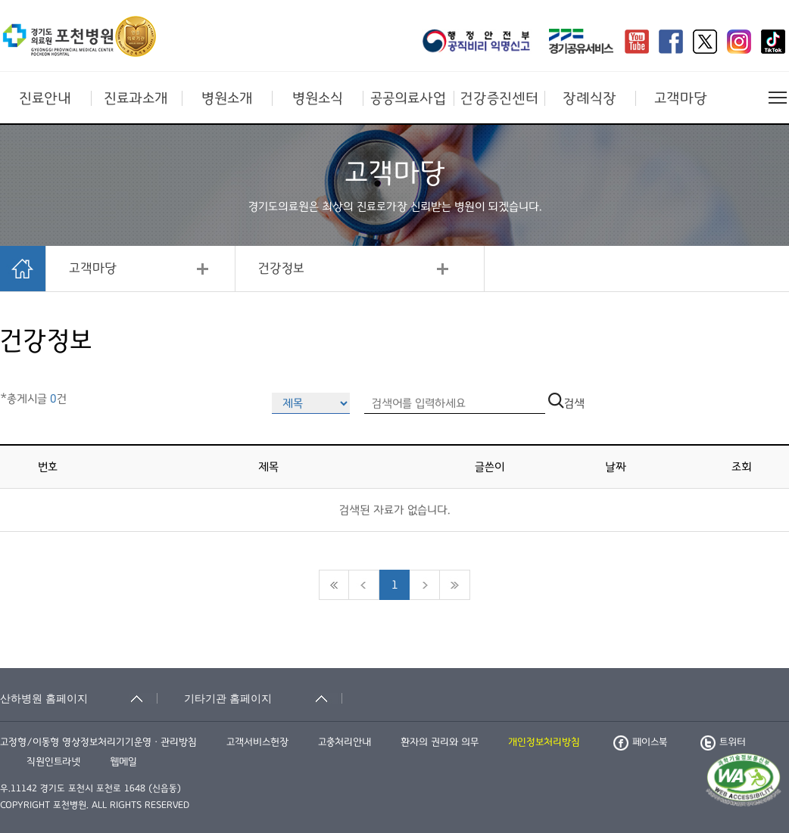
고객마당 (680, 98)
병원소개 (227, 98)
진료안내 (45, 98)
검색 (566, 403)
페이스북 (640, 742)
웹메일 (123, 762)
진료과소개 (136, 98)
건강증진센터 (499, 98)
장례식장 (589, 98)
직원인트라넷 (53, 762)
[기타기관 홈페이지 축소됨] (262, 698)
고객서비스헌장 (257, 742)
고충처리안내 (344, 742)
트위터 (723, 742)
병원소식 (317, 98)
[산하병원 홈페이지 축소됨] (78, 698)
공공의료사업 (408, 98)
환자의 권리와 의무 (440, 742)
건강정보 (281, 268)
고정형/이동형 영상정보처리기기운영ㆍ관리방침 (98, 742)
